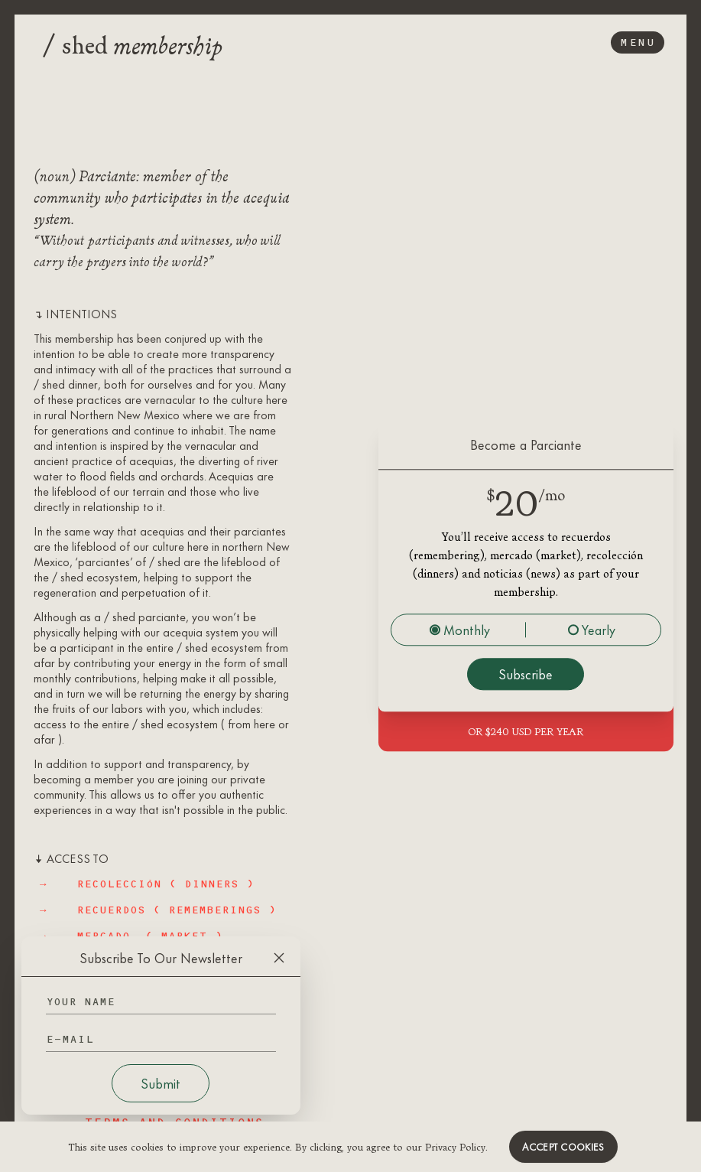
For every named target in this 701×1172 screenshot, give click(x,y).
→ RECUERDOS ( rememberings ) (158, 910)
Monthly (460, 629)
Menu (637, 42)
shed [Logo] (132, 42)
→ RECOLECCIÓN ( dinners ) (147, 884)
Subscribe (525, 674)
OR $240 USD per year (525, 731)
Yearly (591, 629)
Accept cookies (563, 1147)
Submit (160, 1083)
